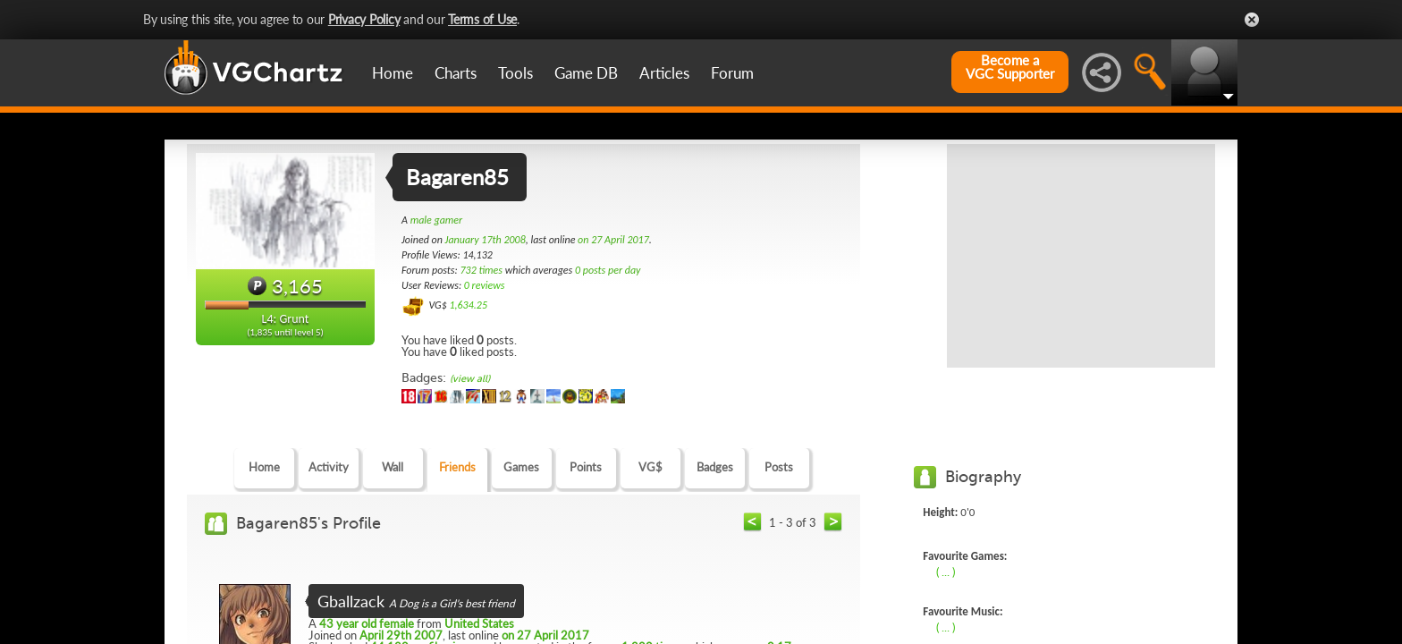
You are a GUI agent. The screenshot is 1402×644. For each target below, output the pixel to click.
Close (1252, 20)
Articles (664, 73)
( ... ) (945, 571)
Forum (732, 73)
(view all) (470, 379)
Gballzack (350, 601)
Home (392, 73)
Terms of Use (482, 19)
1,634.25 (468, 305)
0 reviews (484, 285)
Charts (456, 73)
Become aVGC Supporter (1010, 67)
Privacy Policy (364, 19)
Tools (515, 73)
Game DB (586, 73)
